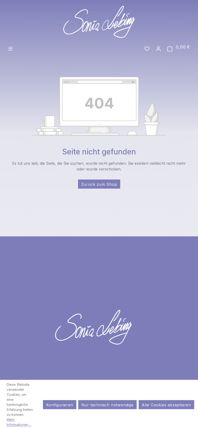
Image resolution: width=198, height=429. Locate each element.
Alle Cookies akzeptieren (166, 405)
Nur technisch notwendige (107, 405)
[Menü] (10, 48)
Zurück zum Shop (99, 184)
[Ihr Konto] (158, 48)
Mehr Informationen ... (19, 422)
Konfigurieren (59, 405)
